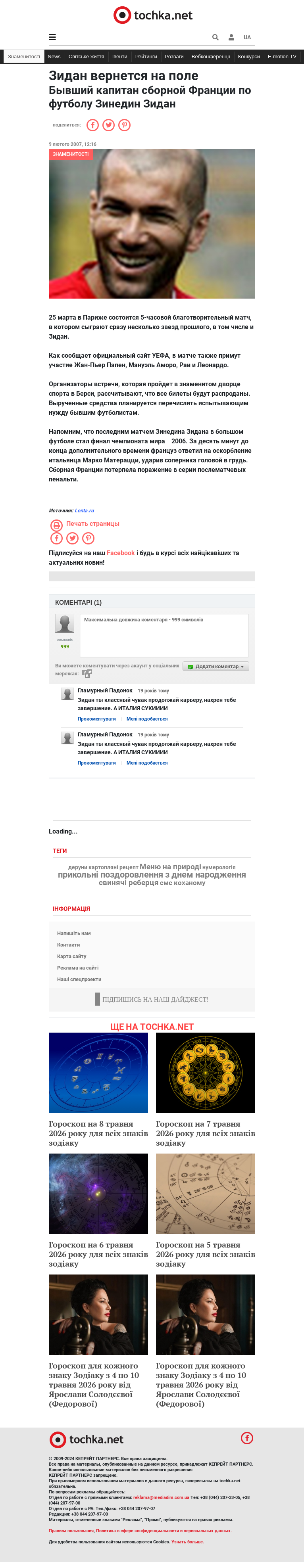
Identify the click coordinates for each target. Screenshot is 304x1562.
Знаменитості (24, 56)
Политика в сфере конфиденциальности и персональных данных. (164, 1530)
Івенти (119, 56)
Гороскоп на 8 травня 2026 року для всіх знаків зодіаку (98, 1133)
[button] (231, 37)
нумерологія (219, 867)
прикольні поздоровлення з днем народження (152, 874)
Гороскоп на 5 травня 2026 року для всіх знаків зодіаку (205, 1254)
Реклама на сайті (77, 968)
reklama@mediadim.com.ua (161, 1497)
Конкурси (249, 56)
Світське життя (86, 56)
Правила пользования (71, 1530)
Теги (61, 851)
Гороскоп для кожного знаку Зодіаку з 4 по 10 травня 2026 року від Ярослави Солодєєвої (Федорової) (94, 1384)
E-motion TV (282, 56)
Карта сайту (72, 956)
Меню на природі (170, 867)
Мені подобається (147, 719)
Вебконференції (211, 56)
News (54, 56)
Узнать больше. (187, 1542)
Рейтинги (146, 56)
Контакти (68, 945)
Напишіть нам (74, 933)
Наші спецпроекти (79, 979)
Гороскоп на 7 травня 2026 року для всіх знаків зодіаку (205, 1133)
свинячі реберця (129, 883)
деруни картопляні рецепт (103, 867)
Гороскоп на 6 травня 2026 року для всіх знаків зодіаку (98, 1254)
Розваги (174, 56)
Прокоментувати (97, 719)
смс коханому (183, 882)
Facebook (121, 553)
